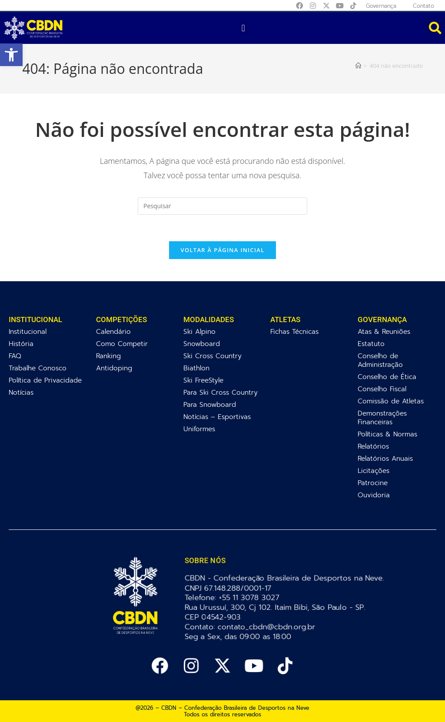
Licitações (373, 471)
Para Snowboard (209, 404)
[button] (11, 54)
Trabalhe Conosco (37, 368)
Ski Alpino (199, 331)
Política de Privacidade (45, 380)
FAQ (15, 356)
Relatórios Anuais (385, 458)
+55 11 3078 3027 (250, 597)
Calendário (113, 331)
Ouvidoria (374, 495)
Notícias (21, 392)
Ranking (108, 356)
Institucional (27, 331)
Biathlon (196, 368)
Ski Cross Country (212, 356)
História (21, 344)
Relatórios (373, 446)
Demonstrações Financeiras (382, 417)
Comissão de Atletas (391, 401)
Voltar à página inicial (222, 250)
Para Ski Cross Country (220, 392)
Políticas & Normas (387, 434)
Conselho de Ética (387, 377)
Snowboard (201, 344)
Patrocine (373, 483)
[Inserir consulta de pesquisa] (222, 206)
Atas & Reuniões (384, 331)
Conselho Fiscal (382, 389)
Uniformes (199, 429)
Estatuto (371, 344)
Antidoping (114, 368)
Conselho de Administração (380, 360)
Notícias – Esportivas (217, 417)
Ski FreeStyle (203, 380)
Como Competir (122, 344)
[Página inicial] (358, 66)
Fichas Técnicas (294, 331)
